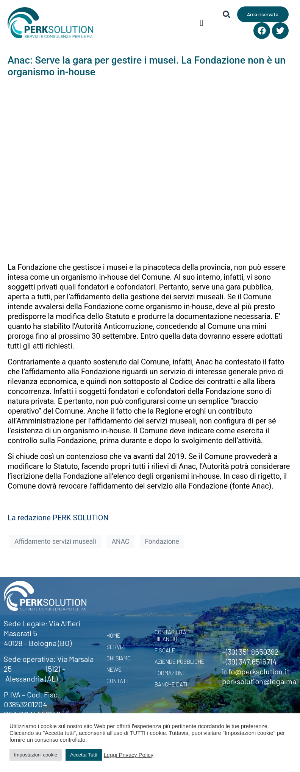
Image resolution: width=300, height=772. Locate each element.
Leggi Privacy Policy (128, 755)
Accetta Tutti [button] (83, 755)
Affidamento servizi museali (55, 541)
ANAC (121, 541)
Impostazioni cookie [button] (35, 755)
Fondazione (162, 541)
